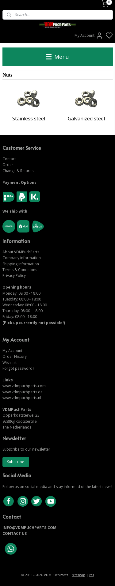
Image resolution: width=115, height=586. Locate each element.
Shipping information (20, 264)
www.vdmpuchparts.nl (21, 397)
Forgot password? (18, 368)
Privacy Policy (14, 275)
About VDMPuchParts (20, 252)
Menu (57, 56)
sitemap (78, 575)
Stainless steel (28, 118)
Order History (14, 356)
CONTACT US (14, 533)
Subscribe (15, 461)
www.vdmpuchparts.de (22, 392)
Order (7, 164)
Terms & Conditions (19, 269)
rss (91, 575)
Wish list (9, 362)
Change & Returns (17, 170)
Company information (21, 257)
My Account (89, 35)
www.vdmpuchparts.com (24, 385)
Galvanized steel (86, 118)
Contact (9, 158)
